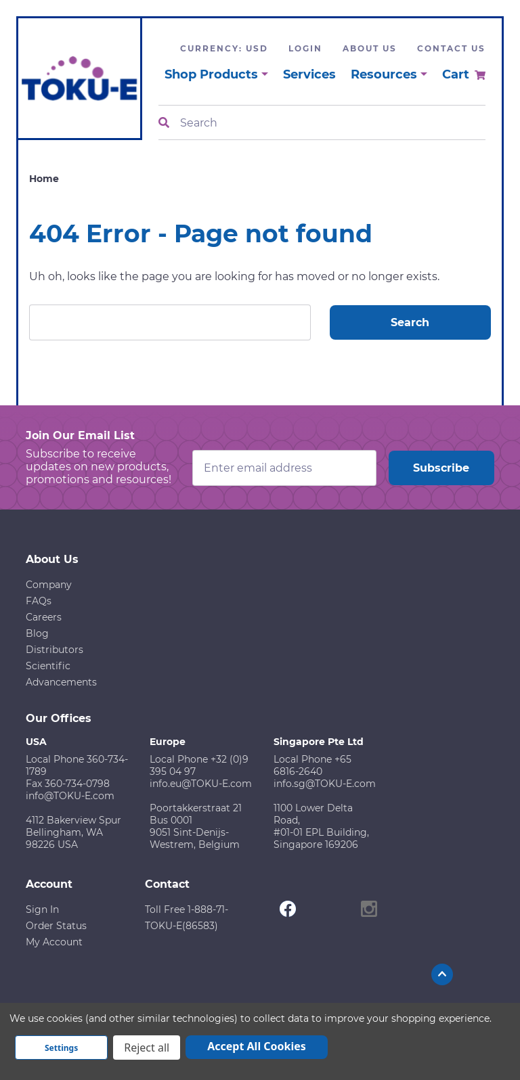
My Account (54, 942)
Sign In (42, 909)
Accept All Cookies (256, 1046)
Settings (61, 1048)
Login (305, 48)
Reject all (146, 1047)
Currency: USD (224, 48)
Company (49, 585)
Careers (44, 617)
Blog (37, 633)
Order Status (56, 926)
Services (309, 74)
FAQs (38, 601)
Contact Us (451, 48)
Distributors (54, 650)
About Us (370, 48)
